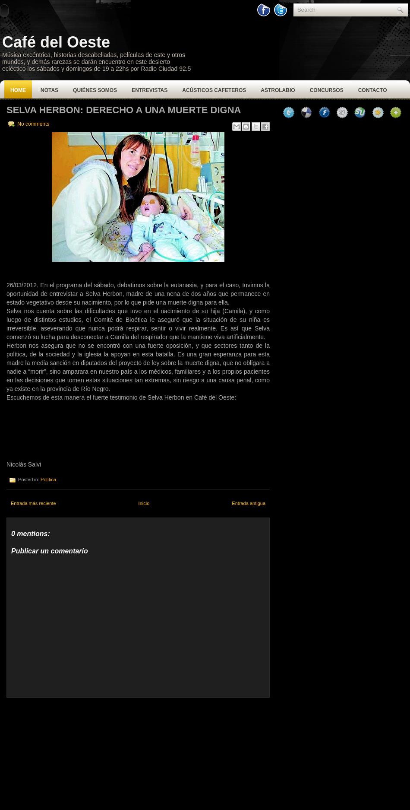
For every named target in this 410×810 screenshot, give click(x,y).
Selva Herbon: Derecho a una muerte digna (123, 110)
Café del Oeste (56, 42)
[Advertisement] (71, 752)
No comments (33, 124)
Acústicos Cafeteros (214, 90)
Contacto (372, 90)
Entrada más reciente (33, 503)
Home (18, 90)
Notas (49, 90)
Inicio (144, 503)
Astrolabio (278, 90)
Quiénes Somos (95, 90)
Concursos (327, 90)
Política (48, 479)
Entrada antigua (248, 503)
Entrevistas (149, 90)
